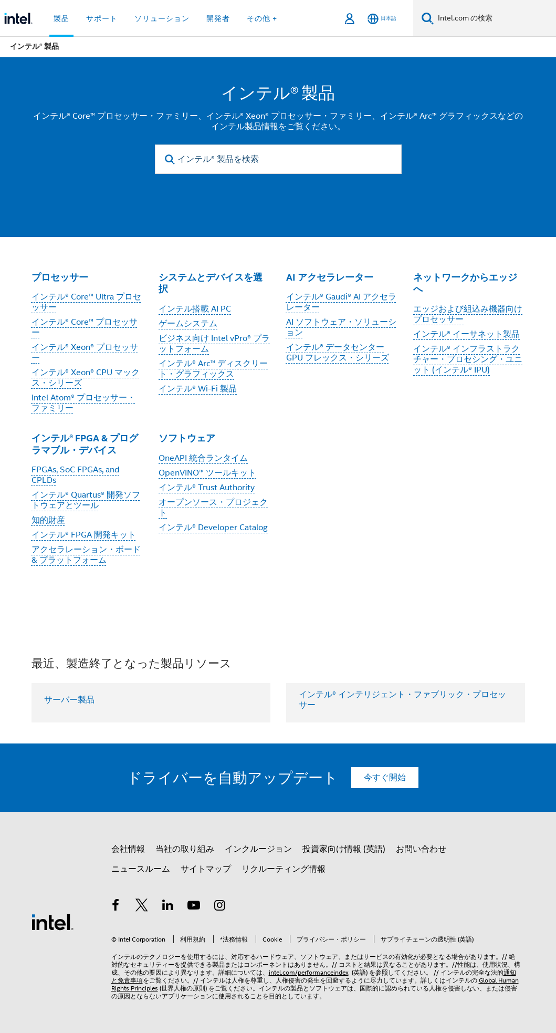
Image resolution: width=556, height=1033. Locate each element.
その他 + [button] (262, 18)
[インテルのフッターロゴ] (53, 921)
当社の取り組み (184, 849)
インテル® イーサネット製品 (466, 334)
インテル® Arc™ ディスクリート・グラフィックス (213, 368)
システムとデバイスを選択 (211, 283)
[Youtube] (194, 906)
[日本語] (382, 19)
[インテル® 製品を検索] (278, 159)
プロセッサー (60, 277)
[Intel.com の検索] (495, 18)
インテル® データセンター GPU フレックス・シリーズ (337, 352)
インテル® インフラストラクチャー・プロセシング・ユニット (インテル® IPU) (467, 359)
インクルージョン (258, 849)
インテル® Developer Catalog (213, 527)
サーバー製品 (69, 700)
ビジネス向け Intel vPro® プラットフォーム (214, 343)
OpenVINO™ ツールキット (207, 473)
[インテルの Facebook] (116, 906)
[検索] (428, 18)
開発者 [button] (218, 18)
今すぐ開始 (385, 777)
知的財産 (48, 520)
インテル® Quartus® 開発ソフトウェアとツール (86, 500)
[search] (170, 159)
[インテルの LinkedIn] (168, 906)
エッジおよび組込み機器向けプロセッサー (467, 314)
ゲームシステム (188, 323)
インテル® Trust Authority (207, 487)
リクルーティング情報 (284, 869)
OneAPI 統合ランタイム (203, 458)
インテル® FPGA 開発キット (84, 535)
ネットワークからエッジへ (465, 283)
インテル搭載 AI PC (195, 309)
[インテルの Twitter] (142, 906)
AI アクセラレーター (329, 277)
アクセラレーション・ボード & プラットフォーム (86, 554)
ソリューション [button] (162, 18)
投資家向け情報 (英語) (343, 849)
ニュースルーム (140, 869)
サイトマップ (206, 869)
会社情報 (128, 849)
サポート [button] (102, 18)
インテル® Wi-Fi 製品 (198, 389)
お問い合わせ (421, 849)
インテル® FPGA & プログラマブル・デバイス (85, 444)
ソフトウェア (187, 438)
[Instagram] (220, 906)
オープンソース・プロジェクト (213, 507)
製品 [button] (61, 18)
